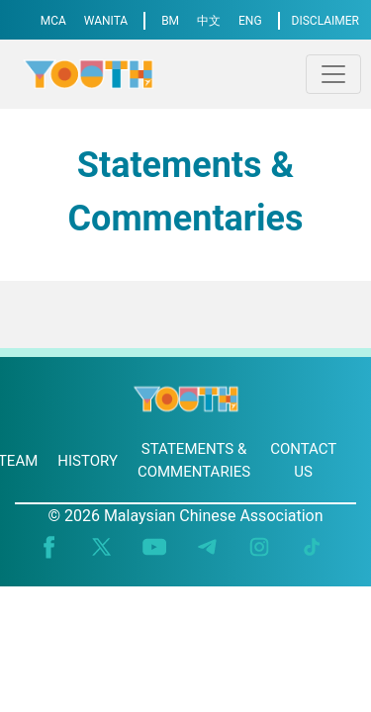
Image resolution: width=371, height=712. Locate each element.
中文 (209, 21)
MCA (53, 21)
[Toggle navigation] (333, 74)
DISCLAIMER (325, 21)
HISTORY (87, 461)
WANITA (106, 21)
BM (170, 21)
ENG (250, 21)
